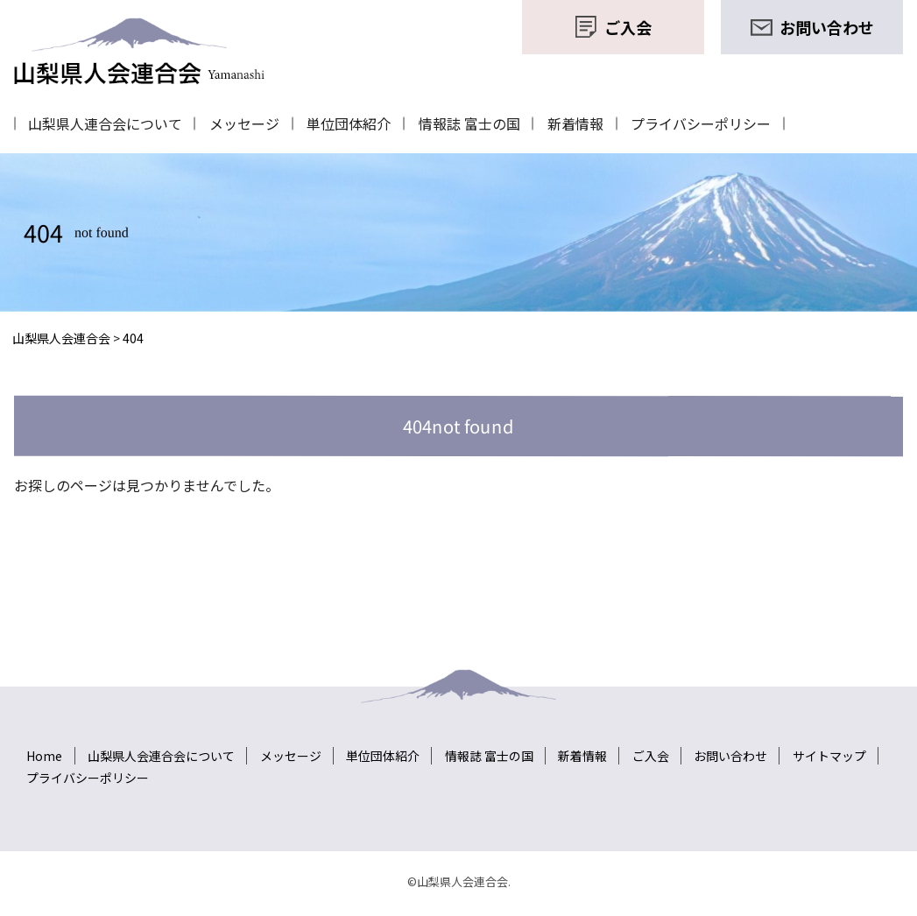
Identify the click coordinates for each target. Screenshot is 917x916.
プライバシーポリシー (723, 121)
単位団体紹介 (359, 121)
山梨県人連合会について (107, 121)
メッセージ (250, 121)
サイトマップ (847, 751)
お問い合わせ (746, 751)
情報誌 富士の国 (483, 121)
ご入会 (663, 751)
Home (45, 751)
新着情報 (594, 121)
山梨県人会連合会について (163, 751)
